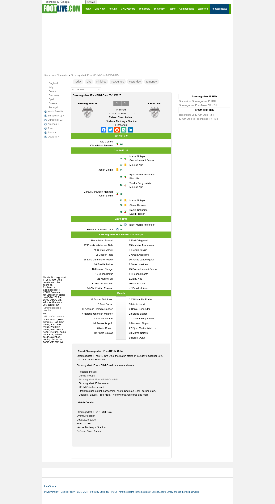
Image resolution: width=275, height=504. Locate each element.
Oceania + (51, 136)
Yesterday (135, 81)
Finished (101, 81)
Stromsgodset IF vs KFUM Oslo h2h (98, 379)
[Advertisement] (137, 43)
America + (51, 124)
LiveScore (50, 486)
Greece (53, 103)
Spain (52, 99)
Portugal (53, 107)
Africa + (50, 132)
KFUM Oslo (154, 103)
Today (78, 81)
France (52, 91)
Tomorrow (151, 81)
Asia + (49, 128)
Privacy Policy (51, 492)
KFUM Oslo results (54, 316)
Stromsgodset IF (87, 103)
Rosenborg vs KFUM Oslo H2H (196, 114)
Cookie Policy (68, 492)
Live (89, 81)
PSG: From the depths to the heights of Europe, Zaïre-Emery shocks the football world (155, 492)
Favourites (117, 81)
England (53, 83)
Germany (54, 95)
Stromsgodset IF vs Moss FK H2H (198, 105)
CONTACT (82, 492)
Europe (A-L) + (54, 115)
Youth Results (53, 111)
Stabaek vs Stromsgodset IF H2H (197, 101)
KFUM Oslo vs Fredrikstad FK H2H (198, 118)
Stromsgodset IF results (53, 309)
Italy (51, 87)
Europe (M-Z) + (54, 119)
